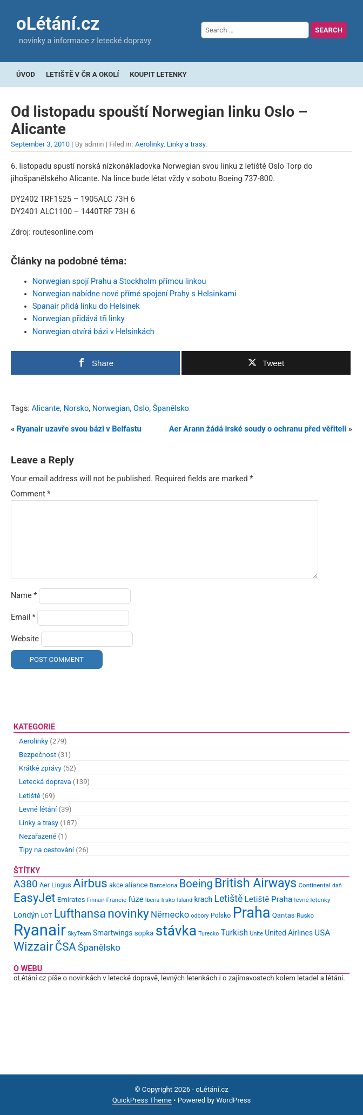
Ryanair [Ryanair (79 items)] (40, 930)
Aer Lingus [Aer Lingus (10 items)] (55, 885)
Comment (31, 494)
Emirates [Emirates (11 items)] (71, 899)
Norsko (76, 408)
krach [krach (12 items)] (203, 899)
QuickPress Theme (142, 1100)
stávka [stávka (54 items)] (176, 930)
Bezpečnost (37, 755)
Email (23, 617)
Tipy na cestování (46, 850)
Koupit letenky (158, 74)
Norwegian (111, 408)
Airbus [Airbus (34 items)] (90, 883)
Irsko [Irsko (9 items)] (169, 900)
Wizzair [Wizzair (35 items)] (33, 946)
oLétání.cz (57, 23)
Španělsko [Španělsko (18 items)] (99, 947)
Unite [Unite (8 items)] (256, 933)
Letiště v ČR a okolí (82, 74)
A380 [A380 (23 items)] (26, 884)
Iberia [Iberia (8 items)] (152, 900)
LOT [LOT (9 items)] (46, 915)
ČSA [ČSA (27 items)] (65, 946)
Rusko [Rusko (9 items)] (305, 915)
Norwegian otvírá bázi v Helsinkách (93, 331)
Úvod (25, 74)
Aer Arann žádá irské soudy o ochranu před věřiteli (257, 429)
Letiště (30, 796)
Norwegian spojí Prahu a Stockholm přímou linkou (119, 281)
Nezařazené (37, 836)
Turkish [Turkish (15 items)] (234, 933)
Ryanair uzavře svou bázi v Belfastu (79, 429)
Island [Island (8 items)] (184, 900)
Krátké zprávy (40, 768)
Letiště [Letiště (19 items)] (228, 898)
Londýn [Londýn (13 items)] (26, 915)
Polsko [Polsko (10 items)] (221, 915)
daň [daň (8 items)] (337, 885)
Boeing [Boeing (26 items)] (196, 883)
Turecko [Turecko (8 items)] (208, 933)
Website (25, 638)
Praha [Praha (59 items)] (252, 912)
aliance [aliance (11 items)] (136, 885)
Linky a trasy (186, 144)
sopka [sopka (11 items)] (144, 933)
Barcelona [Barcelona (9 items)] (164, 885)
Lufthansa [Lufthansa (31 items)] (80, 913)
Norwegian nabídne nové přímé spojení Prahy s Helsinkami (134, 293)
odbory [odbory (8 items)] (200, 915)
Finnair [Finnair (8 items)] (95, 900)
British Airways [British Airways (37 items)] (255, 883)
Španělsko (171, 408)
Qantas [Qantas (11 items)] (283, 915)
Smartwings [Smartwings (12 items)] (113, 932)
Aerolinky (149, 144)
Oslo (141, 408)
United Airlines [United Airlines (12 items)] (289, 932)
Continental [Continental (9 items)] (315, 885)
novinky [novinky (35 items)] (128, 913)
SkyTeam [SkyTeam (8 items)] (79, 933)
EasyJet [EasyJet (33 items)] (34, 898)
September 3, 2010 (40, 144)
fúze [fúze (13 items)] (135, 899)
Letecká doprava (45, 782)
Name (24, 595)
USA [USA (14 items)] (322, 933)
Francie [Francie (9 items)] (116, 900)
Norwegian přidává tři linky (78, 318)
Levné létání (38, 809)
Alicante (46, 408)
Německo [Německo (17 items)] (170, 914)
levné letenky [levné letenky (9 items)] (312, 900)
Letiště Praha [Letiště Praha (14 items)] (269, 899)
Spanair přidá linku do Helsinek (86, 306)
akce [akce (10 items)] (116, 885)
